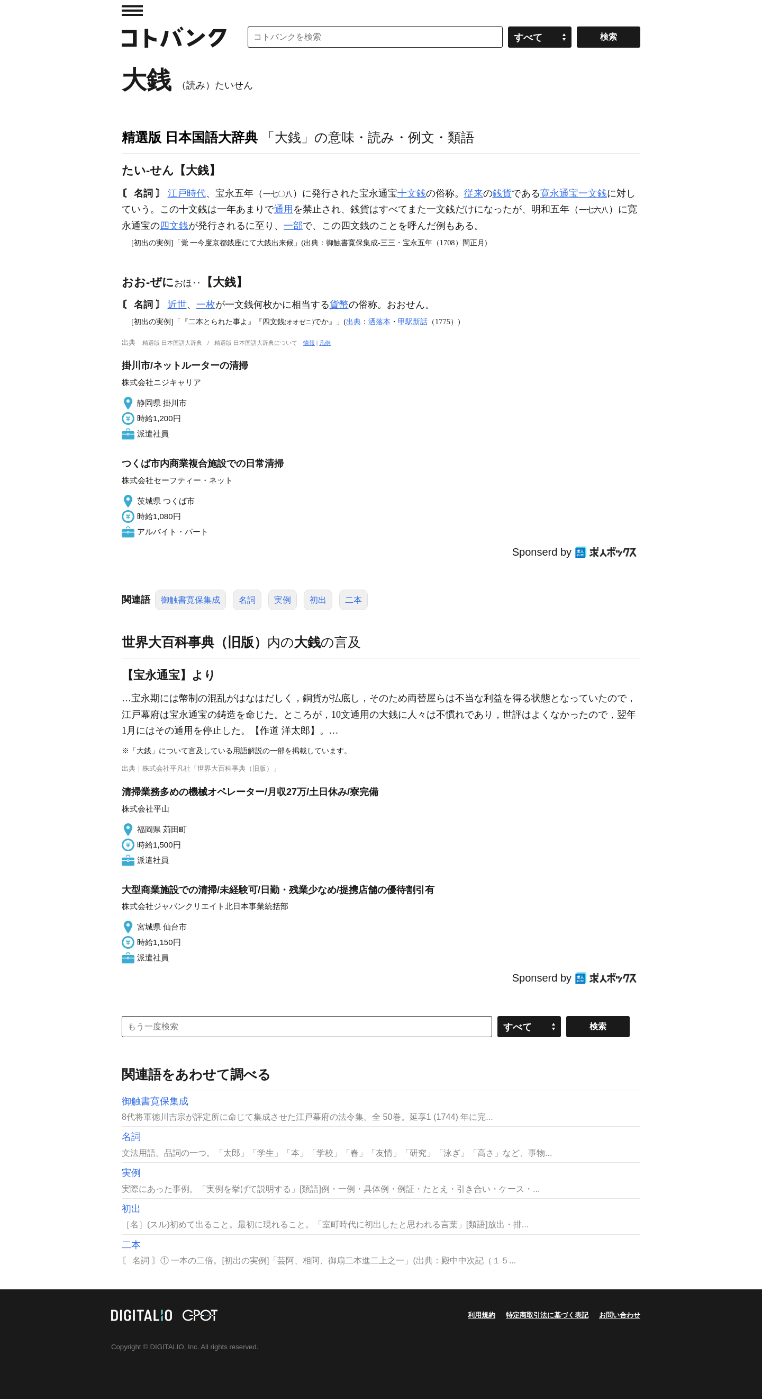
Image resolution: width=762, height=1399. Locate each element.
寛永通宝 (559, 193)
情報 (309, 343)
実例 (282, 599)
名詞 (247, 599)
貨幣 (339, 304)
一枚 (205, 304)
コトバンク (174, 37)
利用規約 (481, 1315)
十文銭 (411, 193)
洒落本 (379, 321)
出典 (353, 321)
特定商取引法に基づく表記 (547, 1315)
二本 (353, 599)
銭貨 (502, 193)
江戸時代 (187, 193)
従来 (473, 193)
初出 (318, 599)
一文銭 (592, 193)
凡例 (325, 343)
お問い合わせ (619, 1315)
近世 (177, 304)
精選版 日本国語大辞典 (190, 137)
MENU (132, 10)
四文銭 (174, 225)
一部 (293, 225)
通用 (283, 209)
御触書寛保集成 (190, 599)
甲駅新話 (413, 321)
